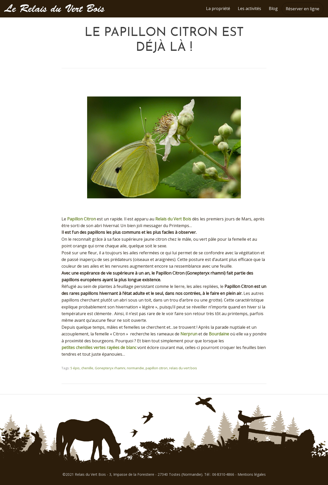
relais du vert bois (183, 368)
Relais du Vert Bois (173, 219)
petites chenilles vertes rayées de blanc (98, 347)
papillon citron (157, 368)
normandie (135, 368)
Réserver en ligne (302, 9)
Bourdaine (219, 334)
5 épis (75, 368)
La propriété (218, 8)
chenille (87, 368)
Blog (273, 8)
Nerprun (188, 334)
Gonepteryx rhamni (110, 368)
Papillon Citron (81, 219)
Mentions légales (252, 474)
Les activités (249, 8)
